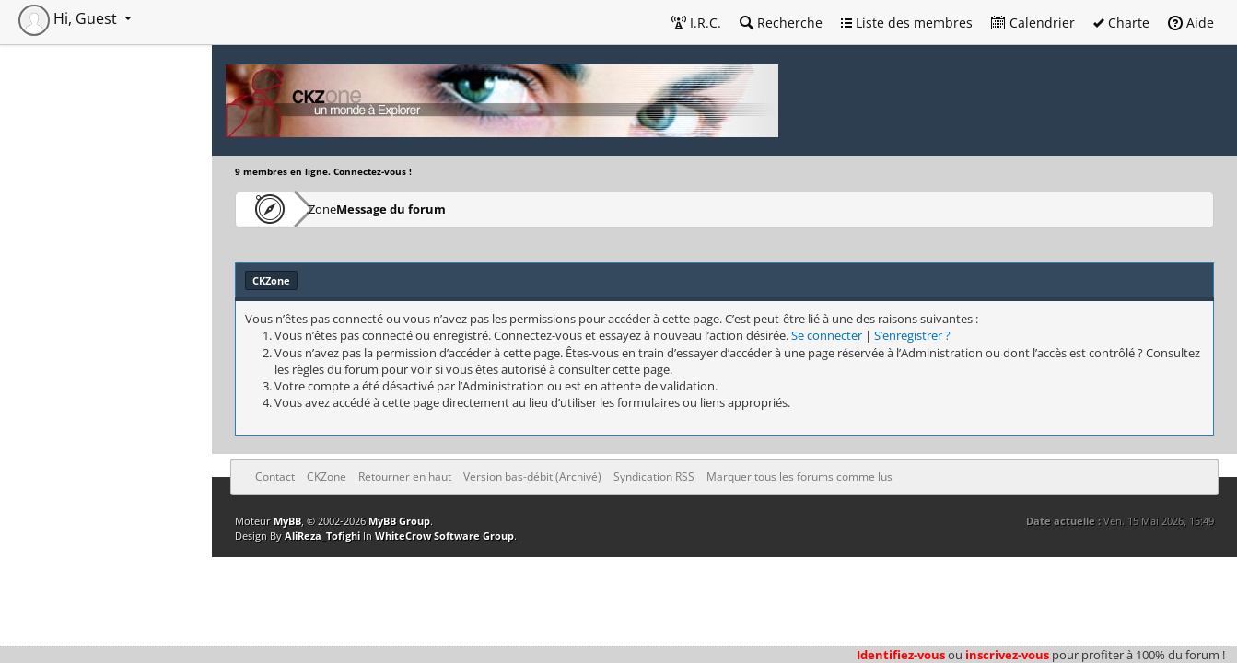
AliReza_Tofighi (322, 535)
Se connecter (826, 335)
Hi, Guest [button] (69, 18)
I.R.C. (696, 22)
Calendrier (1033, 22)
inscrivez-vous (1007, 654)
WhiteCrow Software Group (444, 535)
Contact (275, 476)
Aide (1191, 22)
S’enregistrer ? (912, 335)
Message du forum (446, 208)
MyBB (287, 521)
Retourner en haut (404, 476)
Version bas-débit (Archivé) (532, 476)
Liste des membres (907, 22)
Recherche (781, 22)
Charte (1121, 22)
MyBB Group (399, 521)
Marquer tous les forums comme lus (799, 476)
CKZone (341, 208)
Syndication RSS (653, 476)
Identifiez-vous (901, 654)
